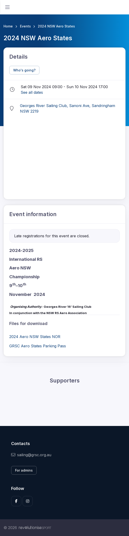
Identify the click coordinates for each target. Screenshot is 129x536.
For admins (24, 470)
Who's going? (24, 70)
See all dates (32, 92)
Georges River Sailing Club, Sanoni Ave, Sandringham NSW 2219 (67, 108)
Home (8, 26)
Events (25, 26)
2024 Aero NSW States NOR (34, 336)
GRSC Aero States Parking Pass (37, 346)
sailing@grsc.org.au (31, 454)
